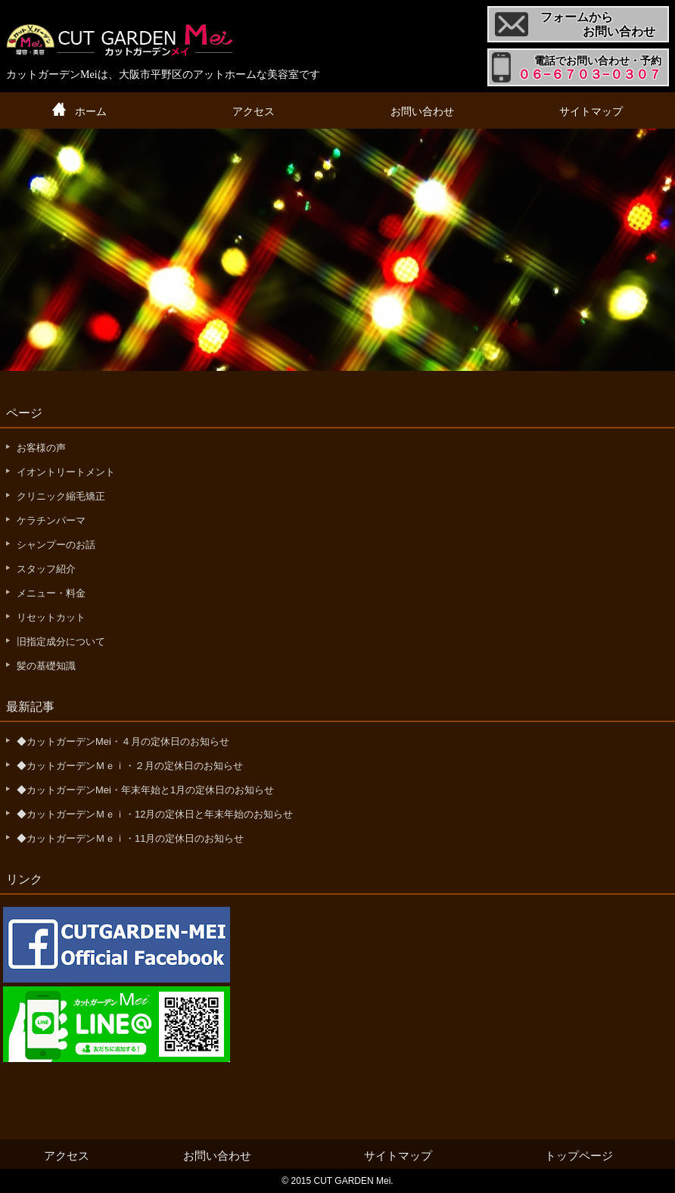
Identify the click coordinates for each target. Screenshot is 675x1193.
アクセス (253, 111)
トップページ (579, 1155)
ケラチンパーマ (51, 520)
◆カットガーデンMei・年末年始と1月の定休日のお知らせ (145, 790)
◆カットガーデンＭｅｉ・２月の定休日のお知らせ (130, 765)
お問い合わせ (422, 111)
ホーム (91, 111)
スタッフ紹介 (46, 569)
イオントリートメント (66, 472)
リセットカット (51, 617)
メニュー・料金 (51, 593)
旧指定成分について (61, 641)
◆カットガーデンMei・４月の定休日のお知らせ (123, 741)
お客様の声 (41, 447)
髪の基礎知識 (46, 665)
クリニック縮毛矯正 (61, 496)
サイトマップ (591, 111)
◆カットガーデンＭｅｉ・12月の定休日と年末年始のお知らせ (155, 814)
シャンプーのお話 (56, 544)
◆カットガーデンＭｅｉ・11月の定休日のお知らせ (130, 838)
